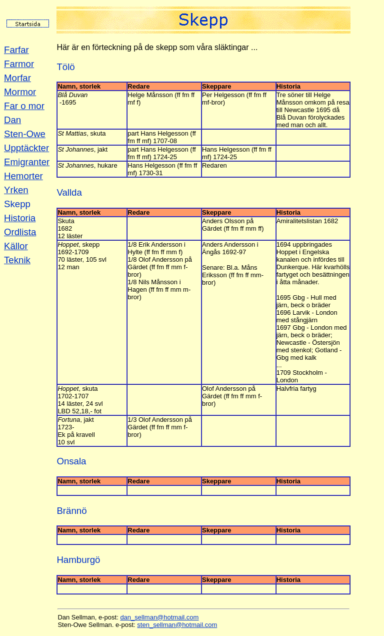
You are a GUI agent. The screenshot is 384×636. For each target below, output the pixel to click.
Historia (20, 218)
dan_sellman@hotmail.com (159, 617)
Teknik (17, 260)
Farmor (19, 64)
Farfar (16, 50)
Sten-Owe (25, 134)
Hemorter (23, 176)
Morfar (17, 78)
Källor (16, 246)
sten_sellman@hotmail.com (177, 624)
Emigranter (27, 162)
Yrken (16, 190)
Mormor (20, 92)
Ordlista (20, 232)
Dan (12, 120)
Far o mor (24, 106)
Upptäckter (26, 148)
